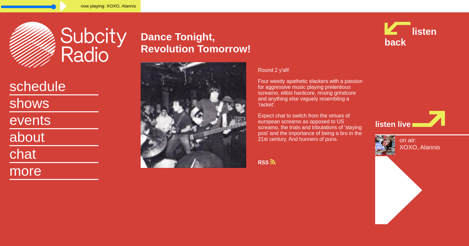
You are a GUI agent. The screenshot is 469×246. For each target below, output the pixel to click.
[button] (70, 171)
